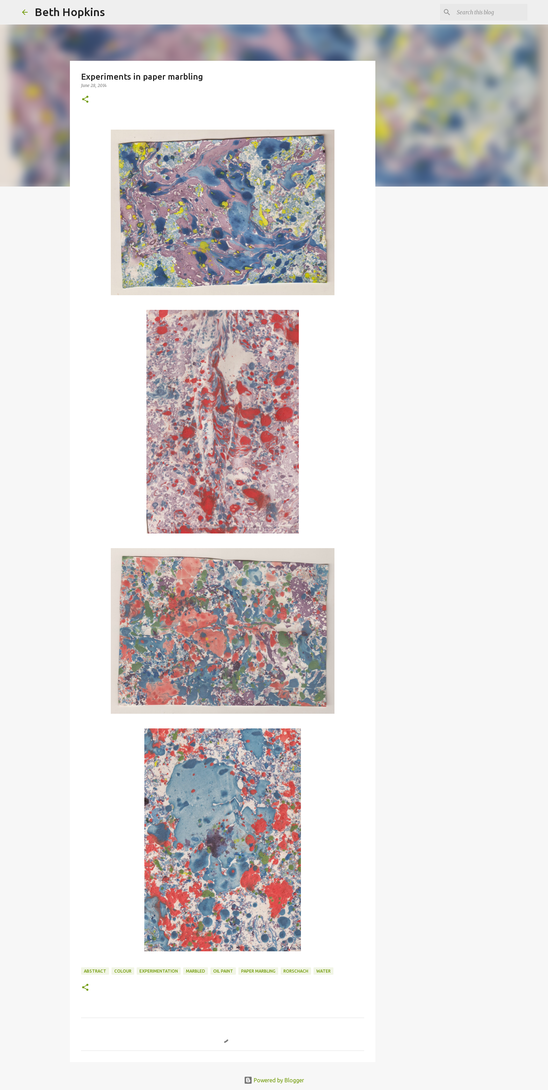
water (323, 971)
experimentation (158, 971)
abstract (95, 971)
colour (122, 971)
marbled (195, 971)
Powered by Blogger (274, 1080)
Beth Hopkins (70, 12)
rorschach (295, 971)
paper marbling (258, 971)
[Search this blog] (490, 12)
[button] (85, 99)
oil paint (223, 971)
